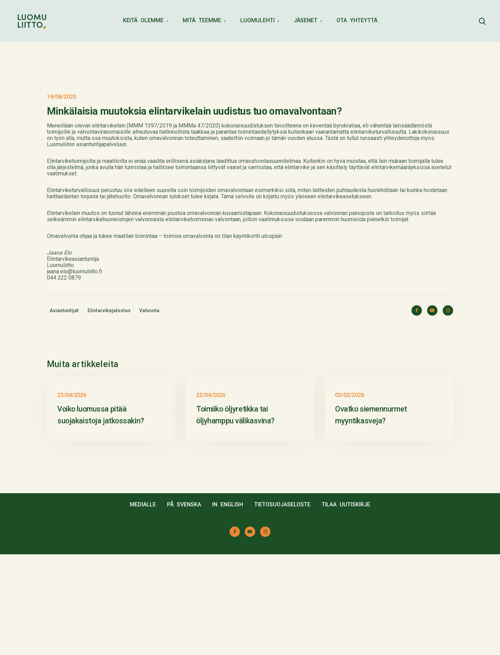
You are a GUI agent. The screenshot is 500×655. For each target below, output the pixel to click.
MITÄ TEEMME (202, 20)
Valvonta (149, 310)
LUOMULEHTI (257, 20)
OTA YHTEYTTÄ (356, 20)
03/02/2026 (349, 495)
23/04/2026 (71, 495)
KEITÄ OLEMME (143, 20)
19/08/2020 (61, 96)
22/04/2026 (210, 495)
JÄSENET (305, 20)
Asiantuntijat (64, 310)
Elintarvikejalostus (109, 310)
